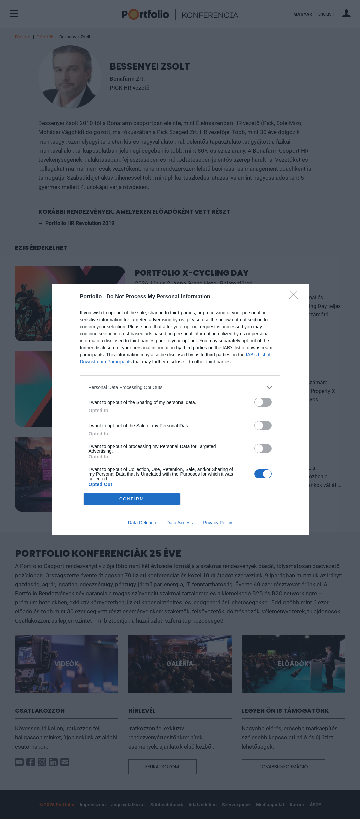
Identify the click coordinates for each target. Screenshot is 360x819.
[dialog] (180, 409)
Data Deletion (142, 522)
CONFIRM (131, 498)
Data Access (179, 522)
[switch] (263, 402)
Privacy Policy (217, 522)
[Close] (295, 297)
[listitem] (180, 387)
